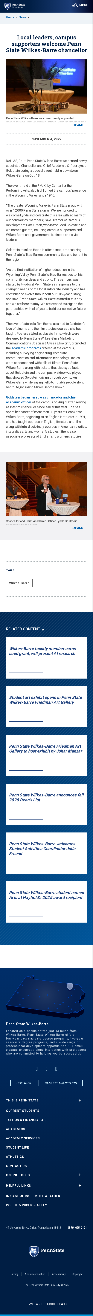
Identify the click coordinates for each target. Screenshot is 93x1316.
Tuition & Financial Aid (26, 1120)
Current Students (22, 1111)
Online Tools (18, 1175)
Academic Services (23, 1138)
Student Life (17, 1147)
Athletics (15, 1157)
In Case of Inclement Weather (33, 1196)
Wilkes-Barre (19, 583)
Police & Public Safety (26, 1205)
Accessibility (59, 1274)
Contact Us (16, 1166)
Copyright (77, 1274)
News (22, 17)
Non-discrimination (35, 1274)
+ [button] (79, 1100)
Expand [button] (77, 125)
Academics (15, 1129)
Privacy (14, 1274)
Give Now (23, 1083)
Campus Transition (61, 1083)
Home (10, 17)
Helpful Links (18, 1185)
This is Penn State (22, 1100)
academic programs (26, 348)
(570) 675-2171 (77, 1227)
